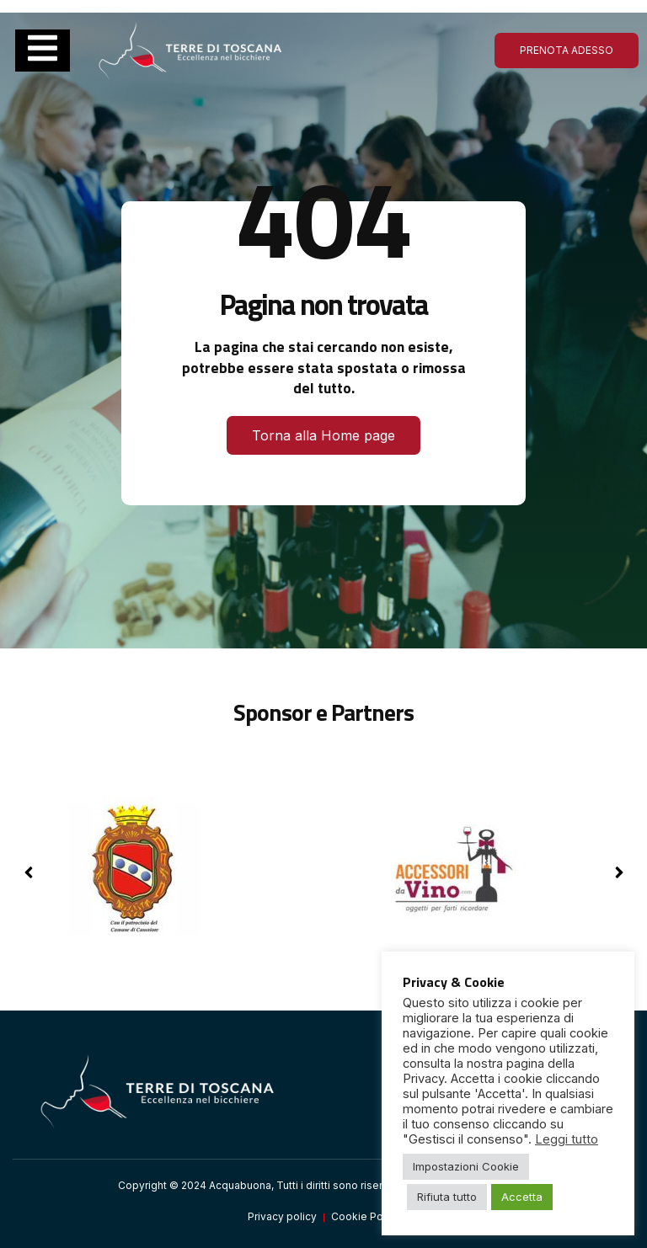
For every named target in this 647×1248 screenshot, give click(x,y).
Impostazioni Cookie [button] (466, 1166)
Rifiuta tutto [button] (447, 1196)
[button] (618, 872)
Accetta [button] (522, 1196)
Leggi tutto (566, 1139)
